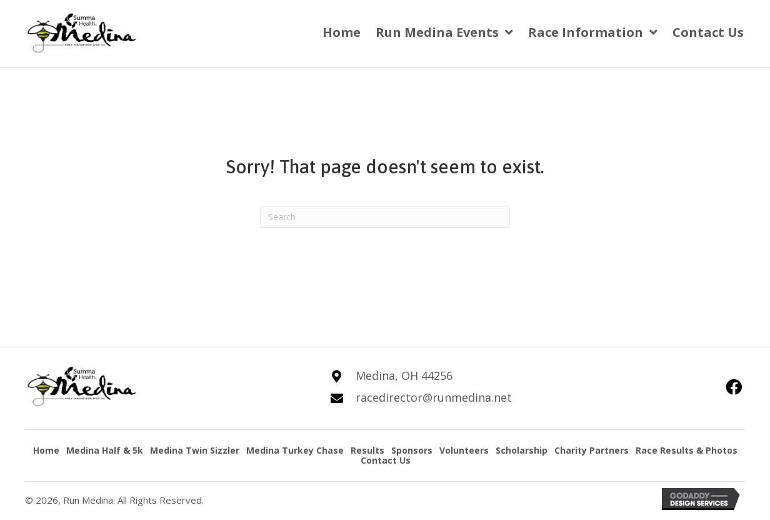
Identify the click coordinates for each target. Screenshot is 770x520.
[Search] (385, 217)
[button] (734, 387)
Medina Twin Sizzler (194, 450)
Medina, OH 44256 (404, 375)
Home (46, 450)
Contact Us (386, 460)
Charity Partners (591, 450)
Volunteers (464, 450)
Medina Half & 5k (104, 450)
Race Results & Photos (687, 450)
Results (367, 450)
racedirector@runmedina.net (434, 397)
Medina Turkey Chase (295, 450)
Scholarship (522, 450)
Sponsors (411, 450)
